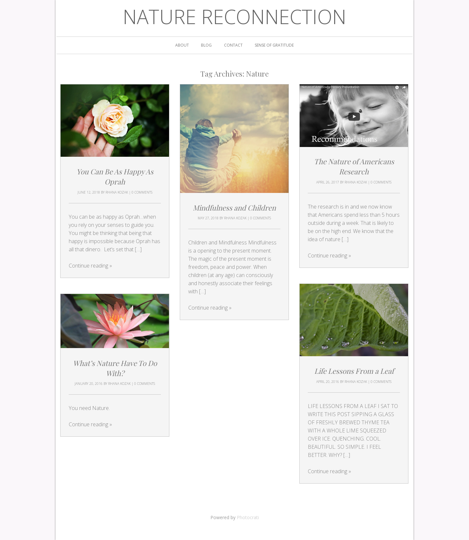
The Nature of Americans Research (354, 167)
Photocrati (248, 517)
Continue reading (90, 265)
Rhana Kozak (117, 192)
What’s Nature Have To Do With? (115, 368)
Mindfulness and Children (234, 207)
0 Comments (142, 192)
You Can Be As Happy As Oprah (115, 176)
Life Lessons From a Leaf (354, 371)
